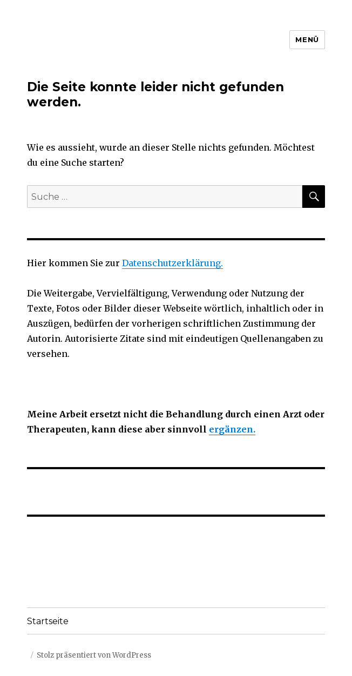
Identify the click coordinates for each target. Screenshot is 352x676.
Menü (307, 39)
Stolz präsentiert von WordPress (94, 655)
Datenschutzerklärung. (172, 263)
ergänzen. (232, 429)
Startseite (48, 621)
